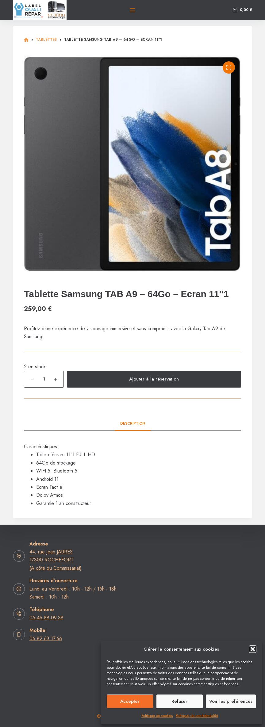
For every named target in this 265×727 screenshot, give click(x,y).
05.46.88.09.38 (46, 617)
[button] (253, 649)
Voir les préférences (230, 701)
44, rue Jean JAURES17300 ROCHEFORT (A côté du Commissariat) (55, 560)
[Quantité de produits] (44, 379)
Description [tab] (132, 423)
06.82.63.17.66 (45, 638)
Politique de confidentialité (197, 715)
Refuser (179, 701)
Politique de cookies (157, 715)
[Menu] (132, 10)
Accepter (130, 701)
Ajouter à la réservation (154, 379)
